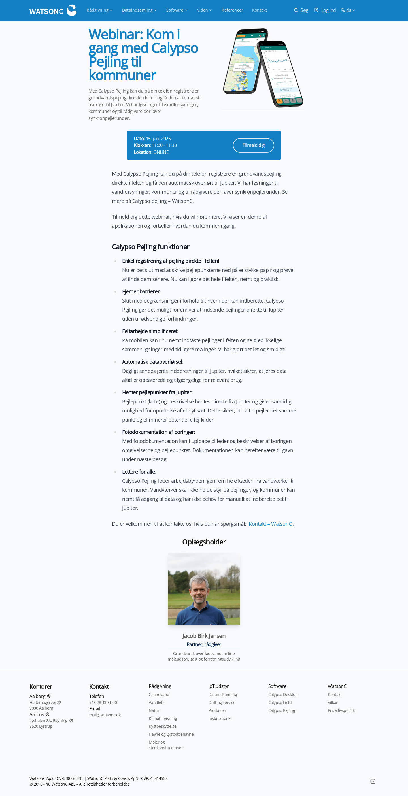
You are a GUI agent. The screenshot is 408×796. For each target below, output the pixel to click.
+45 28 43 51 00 (103, 702)
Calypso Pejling (281, 710)
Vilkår (333, 702)
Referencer (232, 10)
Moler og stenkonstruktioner (166, 744)
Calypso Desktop (283, 694)
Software (177, 10)
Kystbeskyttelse (162, 726)
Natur (154, 710)
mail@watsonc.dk (105, 715)
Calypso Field (280, 702)
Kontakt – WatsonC (270, 523)
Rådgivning (100, 10)
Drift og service (222, 702)
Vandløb (156, 702)
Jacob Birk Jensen (203, 636)
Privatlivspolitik (341, 710)
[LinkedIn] (373, 781)
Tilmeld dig (254, 145)
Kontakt (259, 10)
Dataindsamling (139, 10)
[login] (324, 10)
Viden (205, 10)
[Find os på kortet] (48, 696)
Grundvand (159, 694)
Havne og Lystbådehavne (171, 734)
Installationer (220, 718)
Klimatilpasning (163, 718)
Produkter (217, 710)
